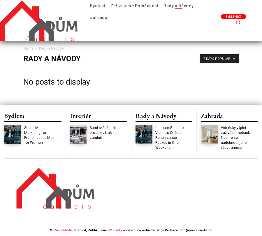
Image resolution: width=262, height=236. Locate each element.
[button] (238, 23)
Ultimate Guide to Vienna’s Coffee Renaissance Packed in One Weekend (169, 137)
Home (28, 48)
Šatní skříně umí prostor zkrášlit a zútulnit (103, 133)
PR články (115, 230)
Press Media (63, 230)
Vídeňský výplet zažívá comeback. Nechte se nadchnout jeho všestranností (235, 137)
